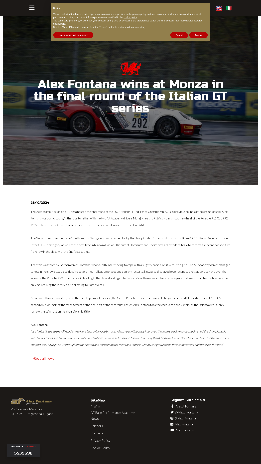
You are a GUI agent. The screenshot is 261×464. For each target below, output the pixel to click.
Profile (95, 406)
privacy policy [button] (139, 14)
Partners (97, 426)
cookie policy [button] (130, 17)
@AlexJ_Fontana (186, 412)
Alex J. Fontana (186, 406)
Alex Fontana (184, 424)
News (95, 418)
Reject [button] (179, 35)
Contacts (97, 433)
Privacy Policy (100, 440)
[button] (32, 8)
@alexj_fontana (185, 418)
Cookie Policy (100, 448)
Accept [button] (198, 35)
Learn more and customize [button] (73, 35)
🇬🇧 (219, 8)
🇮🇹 (229, 8)
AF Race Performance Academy (113, 412)
